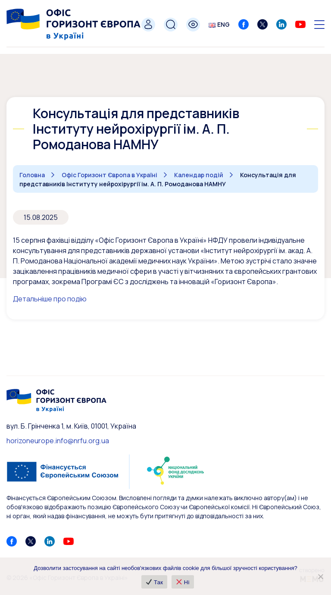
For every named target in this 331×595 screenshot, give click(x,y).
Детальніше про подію (50, 299)
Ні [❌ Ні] (183, 582)
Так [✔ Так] (154, 582)
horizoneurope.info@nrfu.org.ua (57, 440)
